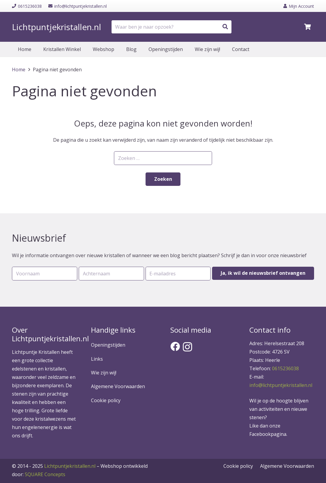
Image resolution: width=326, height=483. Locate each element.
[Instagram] (187, 347)
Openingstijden (108, 345)
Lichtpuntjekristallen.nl (69, 466)
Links (97, 359)
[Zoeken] (225, 26)
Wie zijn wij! (103, 372)
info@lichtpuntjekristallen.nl (280, 385)
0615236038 (285, 368)
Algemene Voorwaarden (118, 386)
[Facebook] (175, 346)
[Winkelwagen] (307, 27)
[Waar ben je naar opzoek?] (171, 27)
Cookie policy (105, 400)
